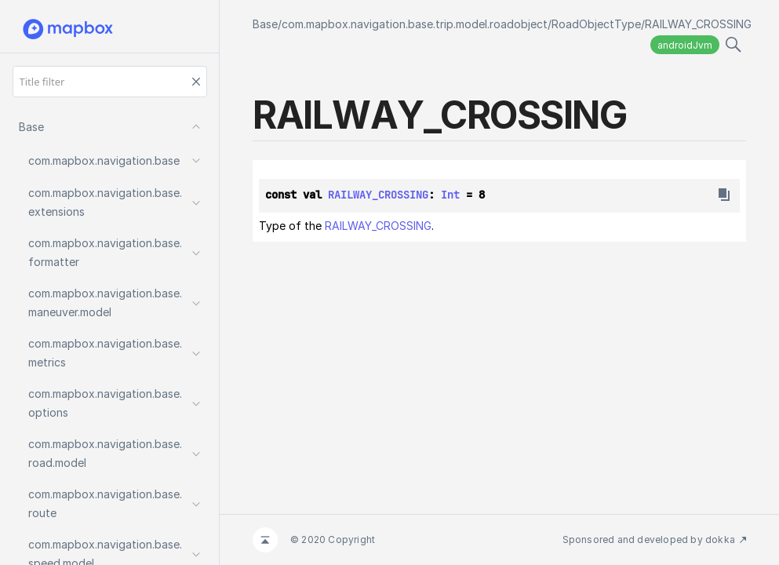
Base (265, 24)
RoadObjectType (596, 24)
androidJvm (684, 45)
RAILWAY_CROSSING (698, 24)
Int (450, 195)
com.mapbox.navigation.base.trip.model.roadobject (415, 24)
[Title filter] (110, 81)
